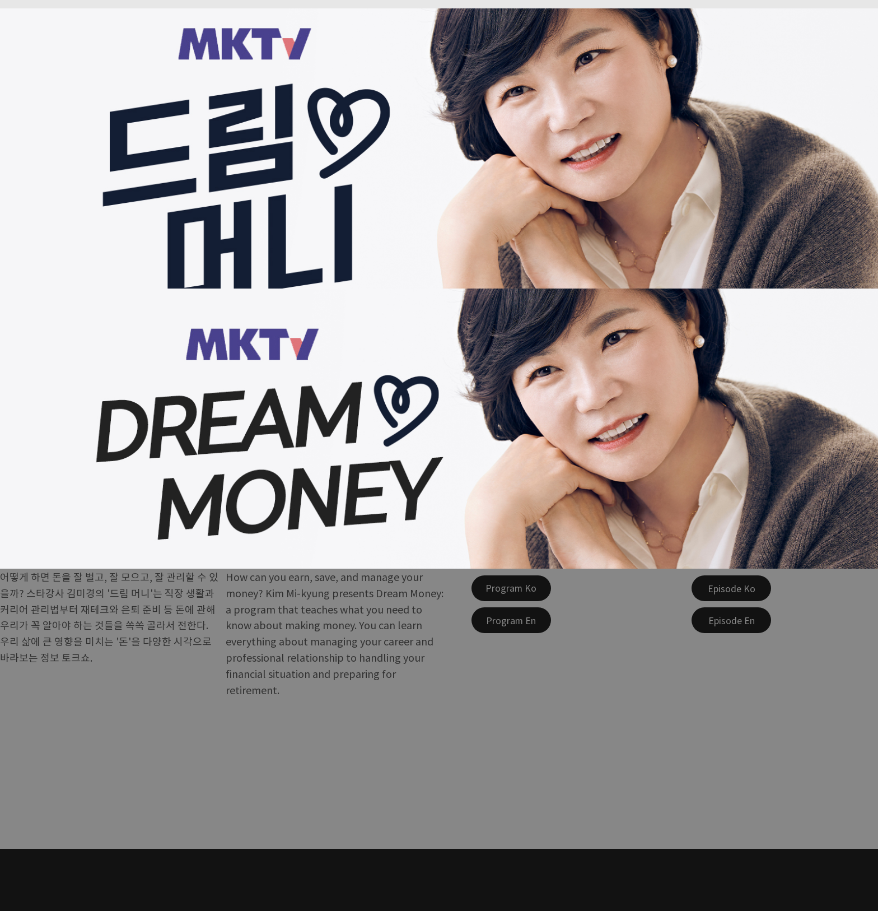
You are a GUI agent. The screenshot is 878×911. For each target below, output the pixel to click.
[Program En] (511, 620)
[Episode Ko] (731, 588)
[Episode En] (731, 620)
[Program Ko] (511, 588)
